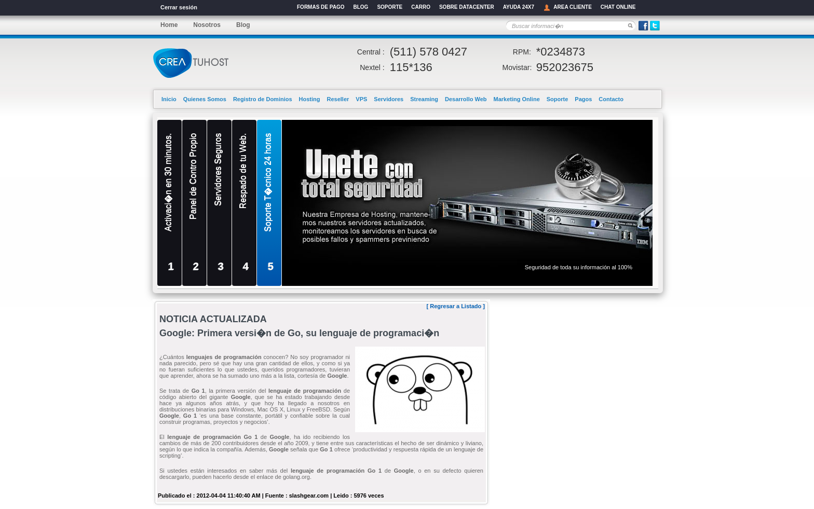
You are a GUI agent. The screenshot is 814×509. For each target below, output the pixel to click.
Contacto (611, 99)
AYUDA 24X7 (518, 7)
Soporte (557, 99)
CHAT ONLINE (618, 7)
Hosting (309, 99)
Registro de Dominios (262, 99)
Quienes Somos (204, 99)
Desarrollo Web (466, 99)
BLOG (360, 7)
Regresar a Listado (455, 306)
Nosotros (207, 25)
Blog (243, 25)
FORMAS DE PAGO (320, 7)
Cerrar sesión (178, 7)
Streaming (424, 99)
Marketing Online (517, 99)
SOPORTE (389, 7)
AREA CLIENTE (567, 7)
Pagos (583, 99)
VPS (361, 99)
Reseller (338, 99)
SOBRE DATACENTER (466, 7)
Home (169, 25)
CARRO (420, 7)
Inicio (169, 99)
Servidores (388, 99)
